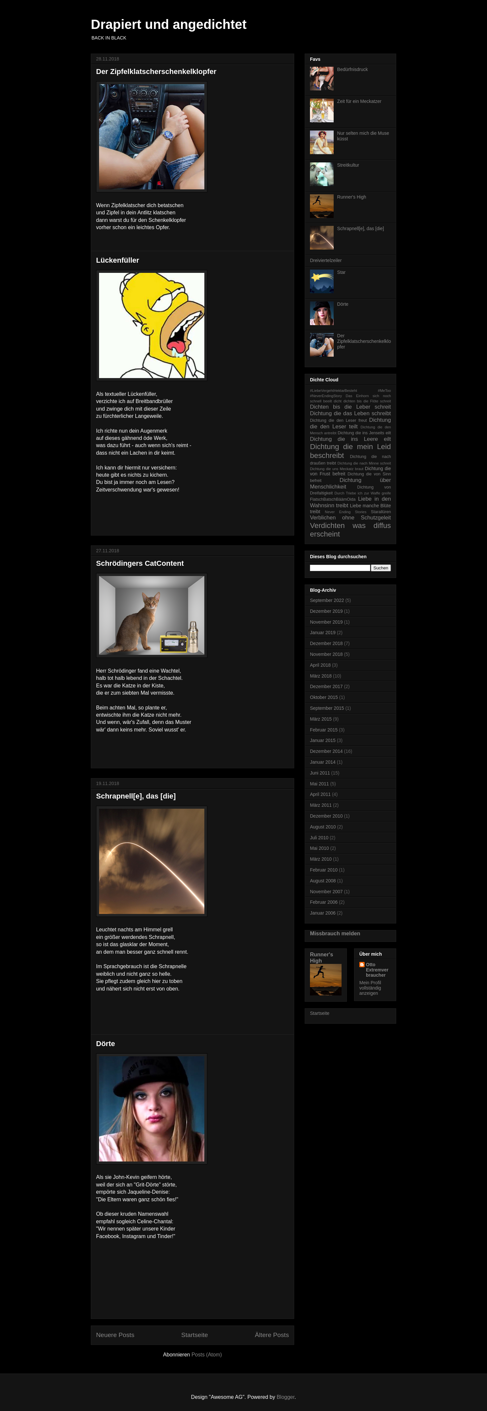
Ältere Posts (272, 1334)
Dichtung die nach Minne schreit (364, 463)
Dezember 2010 (326, 816)
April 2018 (320, 665)
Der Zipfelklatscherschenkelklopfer (156, 71)
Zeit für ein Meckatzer (359, 101)
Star (341, 272)
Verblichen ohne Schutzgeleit (350, 517)
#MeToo (384, 391)
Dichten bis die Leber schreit (350, 407)
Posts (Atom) (207, 1354)
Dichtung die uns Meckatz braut (336, 469)
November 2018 (326, 654)
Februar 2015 (324, 729)
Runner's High (351, 197)
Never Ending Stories (345, 512)
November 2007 (326, 891)
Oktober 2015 (324, 697)
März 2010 (321, 859)
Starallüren (381, 512)
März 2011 (321, 805)
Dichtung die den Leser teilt (350, 423)
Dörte (105, 1044)
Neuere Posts (115, 1334)
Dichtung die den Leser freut (338, 420)
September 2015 (327, 708)
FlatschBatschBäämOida (333, 499)
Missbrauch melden (335, 933)
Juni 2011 (320, 773)
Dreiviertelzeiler (326, 260)
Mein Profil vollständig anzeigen (370, 988)
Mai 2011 (319, 783)
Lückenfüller (117, 260)
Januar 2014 (323, 762)
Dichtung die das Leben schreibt (350, 413)
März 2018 (321, 676)
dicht (338, 401)
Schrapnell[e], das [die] (136, 796)
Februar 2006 (324, 902)
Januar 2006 (323, 913)
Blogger (286, 1397)
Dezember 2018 (326, 643)
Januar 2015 (323, 740)
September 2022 (327, 600)
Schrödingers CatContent (140, 563)
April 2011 (320, 794)
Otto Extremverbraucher (377, 970)
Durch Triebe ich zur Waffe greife (363, 493)
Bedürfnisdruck (352, 69)
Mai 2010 (319, 848)
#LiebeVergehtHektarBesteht (333, 391)
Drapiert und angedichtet (168, 24)
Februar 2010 (324, 870)
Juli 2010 (319, 837)
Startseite (194, 1334)
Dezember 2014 (326, 751)
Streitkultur (348, 165)
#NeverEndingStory (326, 396)
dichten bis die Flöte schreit (367, 401)
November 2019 (326, 622)
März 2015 (321, 719)
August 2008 (323, 880)
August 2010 (323, 826)
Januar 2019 (323, 632)
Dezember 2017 (326, 686)
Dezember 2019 (326, 611)
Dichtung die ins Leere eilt (350, 439)
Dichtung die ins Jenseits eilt (364, 433)
